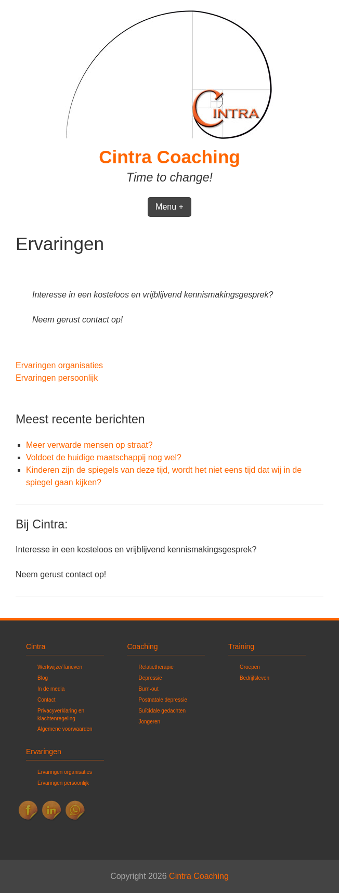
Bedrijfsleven (254, 678)
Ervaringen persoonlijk (57, 377)
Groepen (250, 667)
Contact (46, 700)
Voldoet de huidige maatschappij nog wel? (103, 457)
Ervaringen (43, 751)
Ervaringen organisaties (59, 365)
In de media (50, 689)
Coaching (142, 646)
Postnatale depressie (162, 700)
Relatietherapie (155, 667)
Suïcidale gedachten (162, 711)
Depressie (150, 678)
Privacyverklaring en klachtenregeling (60, 714)
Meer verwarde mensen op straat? (89, 445)
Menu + (169, 206)
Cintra (35, 646)
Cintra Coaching (169, 157)
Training (241, 646)
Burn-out (148, 689)
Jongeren (149, 721)
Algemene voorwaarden (65, 729)
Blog (42, 678)
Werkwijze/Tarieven (59, 667)
